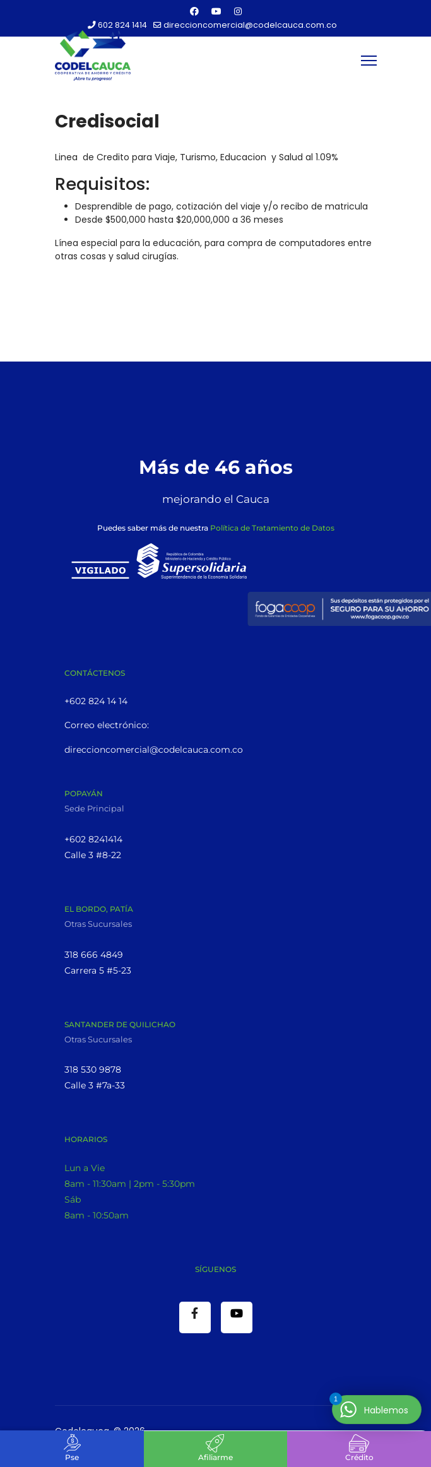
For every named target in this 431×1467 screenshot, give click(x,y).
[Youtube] (216, 11)
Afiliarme (215, 1457)
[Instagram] (238, 11)
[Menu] (369, 61)
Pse (72, 1457)
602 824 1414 (122, 25)
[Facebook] (194, 11)
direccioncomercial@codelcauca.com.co (250, 25)
